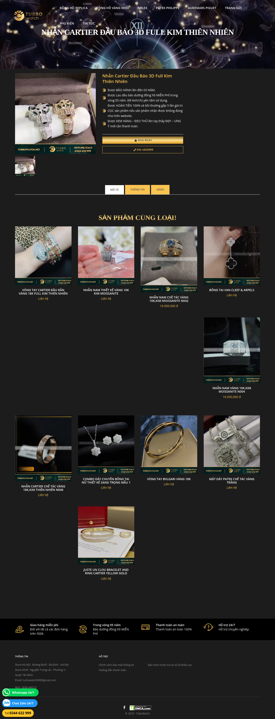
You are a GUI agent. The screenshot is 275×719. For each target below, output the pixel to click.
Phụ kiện (64, 23)
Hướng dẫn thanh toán (112, 670)
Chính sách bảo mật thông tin (116, 665)
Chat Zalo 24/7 (22, 703)
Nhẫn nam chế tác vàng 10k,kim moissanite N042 (168, 299)
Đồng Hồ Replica (71, 8)
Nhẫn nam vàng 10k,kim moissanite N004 (231, 389)
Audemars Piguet (199, 8)
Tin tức (86, 23)
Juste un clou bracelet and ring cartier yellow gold (106, 571)
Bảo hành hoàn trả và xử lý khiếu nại (170, 665)
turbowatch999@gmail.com (39, 680)
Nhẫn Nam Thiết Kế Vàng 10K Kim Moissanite (106, 291)
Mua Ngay (143, 140)
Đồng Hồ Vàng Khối (109, 8)
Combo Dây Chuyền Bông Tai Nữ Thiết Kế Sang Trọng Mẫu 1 (106, 480)
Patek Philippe (165, 8)
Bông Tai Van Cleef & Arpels (231, 290)
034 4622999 (143, 149)
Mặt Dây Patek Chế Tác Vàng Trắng (231, 480)
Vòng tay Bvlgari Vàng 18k (169, 479)
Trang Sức (231, 8)
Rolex (140, 8)
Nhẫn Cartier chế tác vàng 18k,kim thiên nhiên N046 (43, 488)
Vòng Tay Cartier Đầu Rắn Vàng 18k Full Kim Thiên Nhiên (43, 291)
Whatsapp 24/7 (23, 692)
